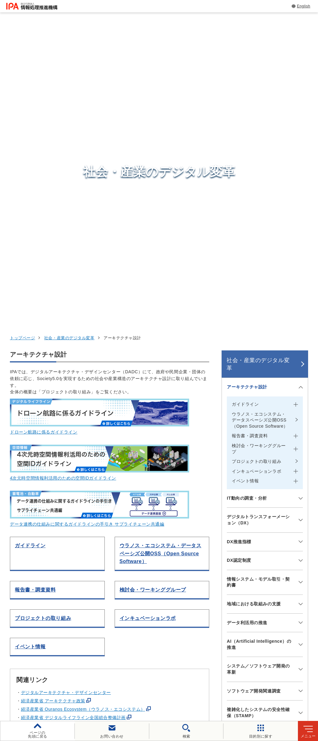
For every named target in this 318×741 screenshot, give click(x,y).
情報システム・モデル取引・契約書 (258, 302)
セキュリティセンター (166, 579)
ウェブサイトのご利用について (49, 682)
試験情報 (239, 595)
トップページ (22, 58)
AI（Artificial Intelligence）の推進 (259, 364)
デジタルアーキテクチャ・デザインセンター (66, 413)
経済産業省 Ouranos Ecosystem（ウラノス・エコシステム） (83, 429)
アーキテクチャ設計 (247, 107)
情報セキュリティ (250, 580)
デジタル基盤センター (166, 628)
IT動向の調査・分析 (247, 218)
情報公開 (289, 682)
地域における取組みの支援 (254, 324)
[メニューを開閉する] (299, 108)
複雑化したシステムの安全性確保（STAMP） (258, 433)
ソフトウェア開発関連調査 (254, 411)
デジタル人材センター (166, 639)
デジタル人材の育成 (253, 611)
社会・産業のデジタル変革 (69, 58)
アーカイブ (202, 692)
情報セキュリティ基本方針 (240, 682)
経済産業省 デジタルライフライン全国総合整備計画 (73, 438)
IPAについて (244, 641)
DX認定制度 (239, 280)
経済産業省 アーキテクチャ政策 (53, 421)
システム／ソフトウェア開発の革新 (258, 389)
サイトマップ (164, 692)
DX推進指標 (239, 262)
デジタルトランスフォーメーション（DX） (258, 240)
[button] (9, 515)
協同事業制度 (125, 692)
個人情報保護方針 (111, 682)
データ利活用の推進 (247, 343)
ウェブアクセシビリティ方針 (171, 682)
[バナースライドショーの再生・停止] (176, 547)
